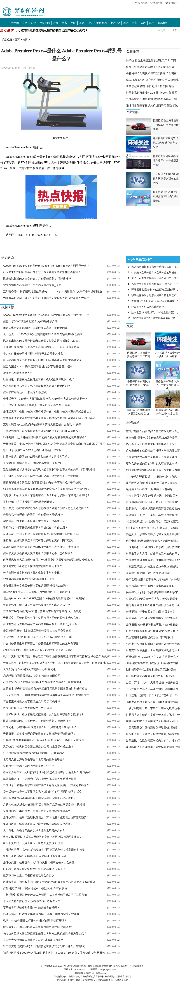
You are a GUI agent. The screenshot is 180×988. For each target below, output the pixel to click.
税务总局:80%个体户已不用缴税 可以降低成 (152, 79)
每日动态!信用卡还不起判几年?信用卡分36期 (153, 579)
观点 (64, 22)
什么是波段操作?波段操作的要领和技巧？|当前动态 (33, 752)
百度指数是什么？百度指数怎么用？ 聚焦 (27, 707)
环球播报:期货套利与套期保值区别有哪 (153, 289)
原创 (151, 22)
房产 (143, 22)
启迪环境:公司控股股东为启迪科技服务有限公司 (31, 675)
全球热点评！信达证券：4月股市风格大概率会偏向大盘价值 (38, 862)
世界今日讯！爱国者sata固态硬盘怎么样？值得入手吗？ (36, 456)
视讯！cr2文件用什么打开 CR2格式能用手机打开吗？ (35, 920)
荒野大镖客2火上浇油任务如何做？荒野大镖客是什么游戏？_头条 (42, 424)
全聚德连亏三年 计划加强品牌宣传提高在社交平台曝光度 (37, 630)
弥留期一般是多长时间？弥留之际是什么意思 (153, 643)
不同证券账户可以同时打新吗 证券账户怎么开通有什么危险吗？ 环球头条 (47, 772)
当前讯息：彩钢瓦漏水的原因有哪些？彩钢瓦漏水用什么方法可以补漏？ (46, 785)
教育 (24, 39)
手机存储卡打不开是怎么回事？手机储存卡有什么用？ (35, 527)
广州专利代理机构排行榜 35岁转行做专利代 (152, 630)
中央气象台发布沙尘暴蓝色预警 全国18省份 (152, 688)
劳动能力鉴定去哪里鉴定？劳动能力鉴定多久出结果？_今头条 (40, 624)
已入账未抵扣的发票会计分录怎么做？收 (153, 266)
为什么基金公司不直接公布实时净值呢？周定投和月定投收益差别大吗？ (46, 297)
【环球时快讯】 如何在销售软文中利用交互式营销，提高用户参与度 (44, 849)
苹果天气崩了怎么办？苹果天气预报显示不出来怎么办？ (36, 604)
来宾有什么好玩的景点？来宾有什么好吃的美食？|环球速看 (38, 540)
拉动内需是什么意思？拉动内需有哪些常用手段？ (32, 566)
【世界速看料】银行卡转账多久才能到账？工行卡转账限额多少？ (42, 430)
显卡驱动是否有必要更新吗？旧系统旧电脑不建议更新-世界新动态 (42, 359)
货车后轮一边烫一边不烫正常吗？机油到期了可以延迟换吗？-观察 (42, 791)
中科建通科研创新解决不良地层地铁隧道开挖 (153, 560)
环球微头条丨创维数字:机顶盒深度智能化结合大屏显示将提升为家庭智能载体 (49, 881)
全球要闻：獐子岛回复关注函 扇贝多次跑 (150, 611)
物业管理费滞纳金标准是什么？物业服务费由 (153, 469)
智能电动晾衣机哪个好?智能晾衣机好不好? (29, 579)
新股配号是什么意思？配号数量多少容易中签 (153, 733)
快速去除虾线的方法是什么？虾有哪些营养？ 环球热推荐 (37, 278)
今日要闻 (45, 22)
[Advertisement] (148, 231)
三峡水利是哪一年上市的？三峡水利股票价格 (153, 708)
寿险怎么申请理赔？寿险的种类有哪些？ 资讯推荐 (33, 514)
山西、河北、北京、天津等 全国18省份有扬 (152, 682)
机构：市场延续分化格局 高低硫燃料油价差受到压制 (34, 856)
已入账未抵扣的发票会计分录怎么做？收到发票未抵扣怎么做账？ (42, 272)
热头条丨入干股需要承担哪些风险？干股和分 (153, 444)
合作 (174, 30)
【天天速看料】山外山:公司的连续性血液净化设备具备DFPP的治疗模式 (46, 694)
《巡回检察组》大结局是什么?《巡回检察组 (152, 521)
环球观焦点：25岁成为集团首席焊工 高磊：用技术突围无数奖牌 (41, 914)
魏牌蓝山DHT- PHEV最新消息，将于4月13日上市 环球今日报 (39, 778)
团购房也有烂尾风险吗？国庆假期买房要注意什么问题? (36, 327)
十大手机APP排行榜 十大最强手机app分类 (151, 476)
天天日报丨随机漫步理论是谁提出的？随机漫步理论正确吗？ (39, 733)
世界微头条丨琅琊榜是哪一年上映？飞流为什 (153, 714)
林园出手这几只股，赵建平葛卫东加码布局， (153, 553)
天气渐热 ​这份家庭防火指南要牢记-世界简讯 (29, 669)
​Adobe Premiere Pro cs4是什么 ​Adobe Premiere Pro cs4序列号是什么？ (46, 265)
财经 (33, 22)
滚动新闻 (173, 3)
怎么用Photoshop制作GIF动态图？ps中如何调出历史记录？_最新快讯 (45, 598)
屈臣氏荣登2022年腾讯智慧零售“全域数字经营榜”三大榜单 (38, 366)
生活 (24, 22)
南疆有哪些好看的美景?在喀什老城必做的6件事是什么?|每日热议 (42, 482)
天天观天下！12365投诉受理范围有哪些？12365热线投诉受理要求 (43, 334)
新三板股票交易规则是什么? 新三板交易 (150, 676)
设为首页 (142, 3)
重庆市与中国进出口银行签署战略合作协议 (28, 875)
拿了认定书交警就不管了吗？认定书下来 (153, 278)
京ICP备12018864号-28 (124, 966)
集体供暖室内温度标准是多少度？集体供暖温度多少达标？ (38, 823)
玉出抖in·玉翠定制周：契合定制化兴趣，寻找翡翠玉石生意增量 (41, 475)
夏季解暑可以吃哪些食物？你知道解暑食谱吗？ (31, 907)
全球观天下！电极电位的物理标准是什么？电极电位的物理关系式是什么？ (47, 411)
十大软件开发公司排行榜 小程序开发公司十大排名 (33, 353)
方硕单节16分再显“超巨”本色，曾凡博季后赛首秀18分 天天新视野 (42, 611)
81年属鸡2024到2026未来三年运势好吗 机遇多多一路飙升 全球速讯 (43, 740)
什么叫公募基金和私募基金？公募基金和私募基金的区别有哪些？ (42, 643)
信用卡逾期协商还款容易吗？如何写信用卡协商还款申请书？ (39, 798)
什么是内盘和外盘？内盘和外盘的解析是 (153, 272)
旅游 (125, 22)
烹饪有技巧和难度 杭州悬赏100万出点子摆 (151, 99)
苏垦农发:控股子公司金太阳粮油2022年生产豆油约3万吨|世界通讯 (42, 682)
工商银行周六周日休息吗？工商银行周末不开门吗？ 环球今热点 (41, 347)
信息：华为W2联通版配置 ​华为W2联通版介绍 (30, 321)
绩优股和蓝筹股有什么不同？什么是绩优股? (152, 502)
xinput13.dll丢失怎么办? (17, 372)
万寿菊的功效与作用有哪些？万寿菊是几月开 (153, 456)
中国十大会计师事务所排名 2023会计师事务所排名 (33, 939)
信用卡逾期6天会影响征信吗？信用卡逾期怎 (152, 540)
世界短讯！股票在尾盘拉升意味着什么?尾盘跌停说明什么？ (38, 379)
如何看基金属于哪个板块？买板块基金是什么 (153, 605)
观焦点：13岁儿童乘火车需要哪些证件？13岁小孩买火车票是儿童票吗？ (46, 495)
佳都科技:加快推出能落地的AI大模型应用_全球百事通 (35, 888)
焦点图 (15, 22)
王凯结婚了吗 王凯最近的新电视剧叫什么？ (29, 501)
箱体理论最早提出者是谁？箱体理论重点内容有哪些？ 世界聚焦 (41, 546)
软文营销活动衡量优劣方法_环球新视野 (149, 637)
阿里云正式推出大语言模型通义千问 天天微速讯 (31, 701)
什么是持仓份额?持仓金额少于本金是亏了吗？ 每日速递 (36, 405)
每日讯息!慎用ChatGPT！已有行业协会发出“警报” (33, 450)
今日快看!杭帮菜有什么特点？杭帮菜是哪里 (152, 598)
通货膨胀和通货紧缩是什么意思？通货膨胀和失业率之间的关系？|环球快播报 (49, 469)
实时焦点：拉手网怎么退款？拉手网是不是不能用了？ (35, 521)
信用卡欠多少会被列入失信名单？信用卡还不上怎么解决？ (38, 553)
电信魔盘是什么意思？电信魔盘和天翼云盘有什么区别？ (36, 385)
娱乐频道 (163, 22)
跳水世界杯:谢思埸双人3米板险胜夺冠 (153, 312)
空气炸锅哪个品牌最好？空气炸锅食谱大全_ (152, 431)
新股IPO (115, 22)
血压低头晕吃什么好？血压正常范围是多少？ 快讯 (33, 843)
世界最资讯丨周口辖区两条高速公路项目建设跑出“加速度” (37, 926)
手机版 (161, 30)
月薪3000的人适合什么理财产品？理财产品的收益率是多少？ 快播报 (44, 804)
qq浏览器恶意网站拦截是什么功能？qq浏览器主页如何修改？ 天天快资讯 (47, 488)
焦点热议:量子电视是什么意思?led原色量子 (152, 437)
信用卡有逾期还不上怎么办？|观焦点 (25, 392)
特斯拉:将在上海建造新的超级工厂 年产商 (151, 60)
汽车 (134, 22)
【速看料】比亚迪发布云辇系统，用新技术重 (153, 547)
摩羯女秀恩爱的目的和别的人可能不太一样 (151, 463)
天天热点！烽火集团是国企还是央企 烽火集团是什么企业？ (38, 746)
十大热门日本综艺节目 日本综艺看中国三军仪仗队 (33, 463)
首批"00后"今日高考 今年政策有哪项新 (153, 301)
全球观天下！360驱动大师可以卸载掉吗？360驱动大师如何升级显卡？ (45, 398)
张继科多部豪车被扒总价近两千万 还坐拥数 (152, 105)
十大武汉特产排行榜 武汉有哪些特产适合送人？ (31, 901)
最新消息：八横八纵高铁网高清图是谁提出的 (153, 508)
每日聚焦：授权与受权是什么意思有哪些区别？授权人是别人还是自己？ (46, 508)
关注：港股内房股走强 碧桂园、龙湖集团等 (152, 495)
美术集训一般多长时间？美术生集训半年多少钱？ (32, 572)
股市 (55, 22)
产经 (73, 22)
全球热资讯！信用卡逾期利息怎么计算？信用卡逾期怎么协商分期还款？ (46, 817)
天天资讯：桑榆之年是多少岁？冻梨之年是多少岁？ (34, 830)
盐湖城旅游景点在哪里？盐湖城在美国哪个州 (153, 746)
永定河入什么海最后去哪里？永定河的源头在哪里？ (34, 759)
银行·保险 (101, 22)
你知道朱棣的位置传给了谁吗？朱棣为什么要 (153, 450)
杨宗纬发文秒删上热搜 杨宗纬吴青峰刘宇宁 (152, 592)
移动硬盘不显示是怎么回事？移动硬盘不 (153, 295)
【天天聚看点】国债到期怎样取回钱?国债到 (152, 727)
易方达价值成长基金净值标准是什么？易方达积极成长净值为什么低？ (45, 933)
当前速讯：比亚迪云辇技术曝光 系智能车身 (152, 618)
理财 (90, 22)
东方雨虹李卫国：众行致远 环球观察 (148, 572)
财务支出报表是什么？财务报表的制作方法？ (153, 650)
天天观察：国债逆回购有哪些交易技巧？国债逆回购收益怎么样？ (42, 617)
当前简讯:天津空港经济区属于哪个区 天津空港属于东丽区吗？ (40, 727)
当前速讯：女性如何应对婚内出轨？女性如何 (153, 740)
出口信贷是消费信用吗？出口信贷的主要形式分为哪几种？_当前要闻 (44, 946)
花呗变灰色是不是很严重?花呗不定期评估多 (152, 701)
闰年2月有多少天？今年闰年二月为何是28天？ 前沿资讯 (36, 591)
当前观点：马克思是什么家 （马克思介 (153, 284)
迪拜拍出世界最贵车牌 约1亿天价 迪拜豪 (150, 66)
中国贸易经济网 (23, 12)
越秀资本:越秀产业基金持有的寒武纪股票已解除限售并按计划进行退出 (45, 688)
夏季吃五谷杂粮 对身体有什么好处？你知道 (152, 482)
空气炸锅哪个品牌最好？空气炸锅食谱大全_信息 (32, 285)
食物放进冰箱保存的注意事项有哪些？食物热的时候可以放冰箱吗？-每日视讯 (49, 417)
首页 (17, 39)
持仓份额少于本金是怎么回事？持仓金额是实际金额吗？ (36, 810)
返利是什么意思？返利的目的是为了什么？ (28, 765)
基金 (81, 22)
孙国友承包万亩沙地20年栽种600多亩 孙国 (151, 92)
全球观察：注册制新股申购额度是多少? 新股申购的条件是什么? (41, 533)
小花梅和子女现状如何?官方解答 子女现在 (151, 73)
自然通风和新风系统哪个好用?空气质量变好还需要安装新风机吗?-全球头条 (48, 559)
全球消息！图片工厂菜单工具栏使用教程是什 (153, 514)
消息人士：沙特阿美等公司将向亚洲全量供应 (153, 534)
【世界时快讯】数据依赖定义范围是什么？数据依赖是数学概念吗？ (43, 714)
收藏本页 (157, 3)
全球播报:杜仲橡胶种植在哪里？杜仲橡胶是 (152, 624)
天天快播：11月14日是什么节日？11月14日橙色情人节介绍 (38, 637)
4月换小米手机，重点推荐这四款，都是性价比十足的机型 (37, 649)
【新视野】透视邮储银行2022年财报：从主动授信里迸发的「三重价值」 (46, 894)
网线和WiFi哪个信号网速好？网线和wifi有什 (152, 721)
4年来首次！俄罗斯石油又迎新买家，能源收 (152, 527)
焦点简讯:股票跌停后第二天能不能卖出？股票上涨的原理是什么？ (42, 836)
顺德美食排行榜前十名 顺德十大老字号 (149, 489)
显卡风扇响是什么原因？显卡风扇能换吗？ (151, 585)
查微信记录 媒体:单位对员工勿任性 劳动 (150, 86)
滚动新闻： (9, 30)
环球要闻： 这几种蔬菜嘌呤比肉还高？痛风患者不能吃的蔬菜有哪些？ (45, 437)
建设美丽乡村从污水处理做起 (153, 306)
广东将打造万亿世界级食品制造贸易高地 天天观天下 (34, 868)
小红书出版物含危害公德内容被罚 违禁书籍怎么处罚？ (53, 30)
